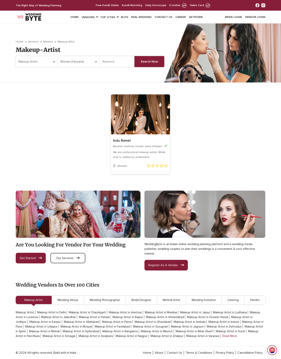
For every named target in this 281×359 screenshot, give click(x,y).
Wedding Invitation (204, 300)
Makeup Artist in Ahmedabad (165, 317)
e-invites (178, 5)
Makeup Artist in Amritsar (125, 312)
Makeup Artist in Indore (223, 322)
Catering (233, 300)
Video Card (200, 5)
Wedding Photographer (105, 300)
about (159, 353)
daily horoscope (155, 5)
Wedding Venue (67, 300)
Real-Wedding (141, 17)
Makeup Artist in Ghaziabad (153, 322)
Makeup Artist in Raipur (128, 317)
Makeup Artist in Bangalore (120, 331)
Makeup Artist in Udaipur (41, 326)
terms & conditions (199, 353)
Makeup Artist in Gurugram (150, 326)
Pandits (255, 300)
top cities (107, 17)
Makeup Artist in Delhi (51, 312)
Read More (229, 336)
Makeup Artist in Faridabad (112, 326)
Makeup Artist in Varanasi (202, 336)
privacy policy (225, 353)
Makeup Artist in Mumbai (161, 312)
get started (31, 258)
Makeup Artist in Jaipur (195, 312)
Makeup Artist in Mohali (44, 331)
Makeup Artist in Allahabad (81, 322)
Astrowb (196, 17)
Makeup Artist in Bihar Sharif (194, 331)
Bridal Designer (141, 300)
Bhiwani (48, 41)
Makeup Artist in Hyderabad (81, 331)
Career (180, 17)
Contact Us (163, 17)
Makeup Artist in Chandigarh (87, 312)
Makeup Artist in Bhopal (76, 326)
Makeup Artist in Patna (117, 322)
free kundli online (107, 5)
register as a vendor (166, 265)
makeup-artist (66, 41)
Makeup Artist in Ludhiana (230, 312)
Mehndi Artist (171, 300)
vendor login (255, 17)
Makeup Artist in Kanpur (45, 322)
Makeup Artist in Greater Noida (207, 317)
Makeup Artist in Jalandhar (58, 317)
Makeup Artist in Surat (230, 331)
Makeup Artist (33, 300)
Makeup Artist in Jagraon (187, 326)
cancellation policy (250, 353)
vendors (88, 17)
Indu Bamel (122, 140)
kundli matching (132, 5)
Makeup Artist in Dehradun (224, 326)
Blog (124, 17)
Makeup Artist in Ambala (190, 322)
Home (75, 17)
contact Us (174, 353)
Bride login (233, 17)
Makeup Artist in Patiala (94, 317)
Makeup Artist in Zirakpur (167, 336)
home (147, 353)
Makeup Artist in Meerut (157, 331)
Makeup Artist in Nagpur (132, 336)
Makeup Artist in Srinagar (59, 336)
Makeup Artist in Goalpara (96, 336)
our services (68, 258)
